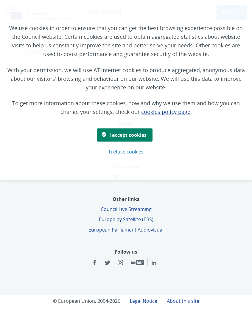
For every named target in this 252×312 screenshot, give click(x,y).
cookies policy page (165, 111)
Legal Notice (143, 301)
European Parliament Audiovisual (126, 229)
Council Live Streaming (126, 209)
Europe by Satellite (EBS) (126, 219)
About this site (183, 301)
